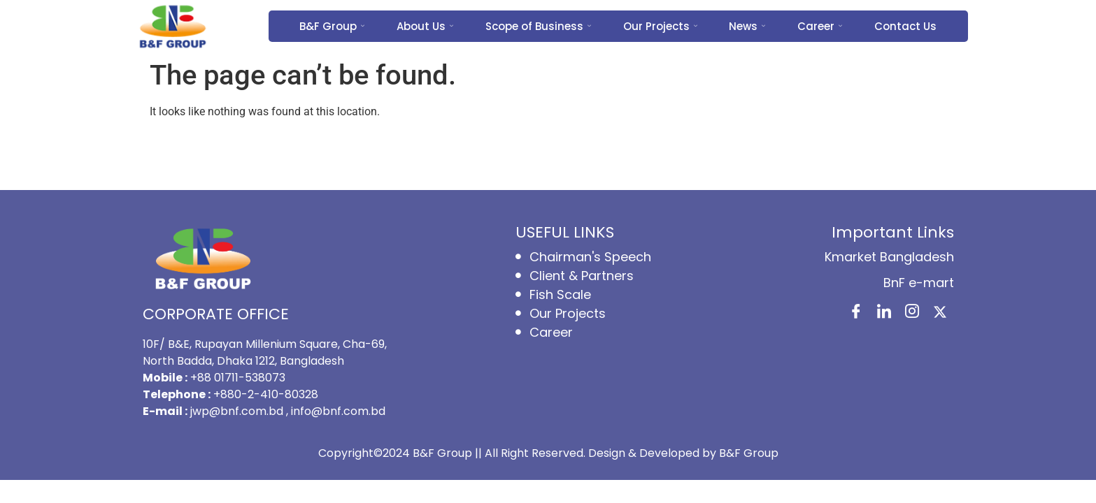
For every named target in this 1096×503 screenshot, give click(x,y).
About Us (425, 26)
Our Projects (660, 26)
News (748, 26)
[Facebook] (856, 312)
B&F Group (331, 26)
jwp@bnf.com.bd (238, 411)
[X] (940, 312)
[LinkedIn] (884, 312)
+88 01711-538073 (237, 378)
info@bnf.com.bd (338, 411)
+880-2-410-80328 (265, 394)
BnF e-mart (918, 282)
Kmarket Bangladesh (889, 256)
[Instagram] (912, 312)
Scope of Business (538, 26)
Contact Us (906, 26)
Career (820, 26)
